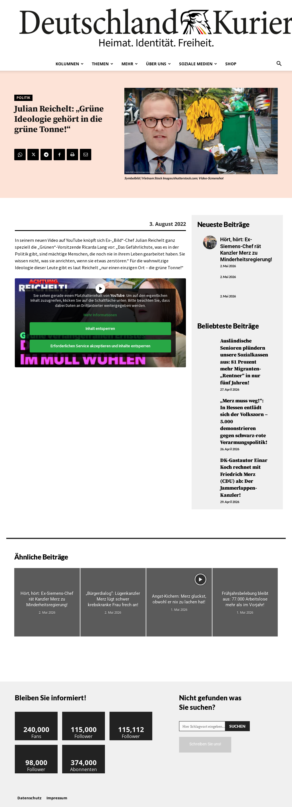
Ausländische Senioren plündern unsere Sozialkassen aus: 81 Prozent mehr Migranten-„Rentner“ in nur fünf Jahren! (244, 361)
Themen (102, 63)
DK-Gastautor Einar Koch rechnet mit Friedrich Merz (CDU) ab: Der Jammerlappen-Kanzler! (243, 473)
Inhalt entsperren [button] (100, 328)
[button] (279, 64)
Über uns (158, 63)
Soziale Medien (198, 63)
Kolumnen (70, 63)
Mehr (129, 63)
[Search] (237, 721)
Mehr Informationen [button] (100, 315)
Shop (230, 63)
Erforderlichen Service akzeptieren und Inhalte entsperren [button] (100, 345)
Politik (23, 98)
